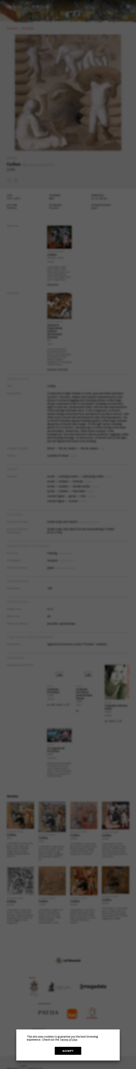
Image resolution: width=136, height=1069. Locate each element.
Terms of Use (68, 1039)
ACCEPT (68, 1050)
